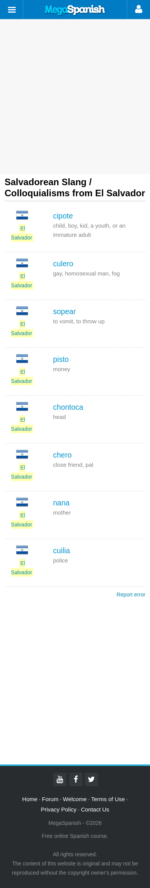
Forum (50, 799)
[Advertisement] (75, 96)
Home (29, 799)
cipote (63, 216)
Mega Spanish (75, 10)
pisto (61, 359)
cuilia (61, 550)
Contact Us (95, 809)
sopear (64, 311)
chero (62, 455)
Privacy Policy (58, 809)
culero (63, 263)
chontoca (68, 407)
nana (61, 503)
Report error (131, 594)
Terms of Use (108, 799)
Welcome (75, 799)
